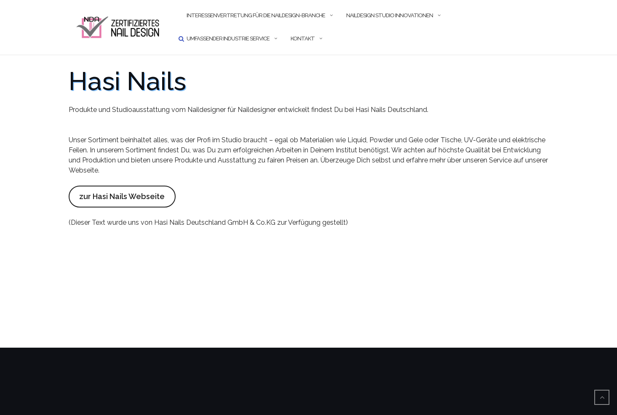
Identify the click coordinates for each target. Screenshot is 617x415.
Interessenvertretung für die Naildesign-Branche (256, 15)
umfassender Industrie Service (228, 38)
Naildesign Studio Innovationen (389, 15)
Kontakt (303, 38)
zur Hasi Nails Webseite (122, 196)
